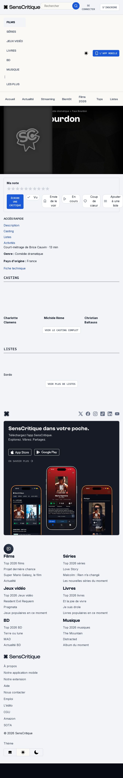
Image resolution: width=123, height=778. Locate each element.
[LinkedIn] (110, 415)
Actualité (10, 581)
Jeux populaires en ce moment (25, 613)
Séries (69, 556)
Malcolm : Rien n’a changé (81, 575)
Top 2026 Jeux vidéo (18, 595)
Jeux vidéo (15, 588)
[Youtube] (117, 415)
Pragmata (10, 607)
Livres (69, 588)
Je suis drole (72, 607)
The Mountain (72, 633)
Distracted (70, 639)
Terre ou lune (13, 633)
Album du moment (76, 645)
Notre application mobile (21, 672)
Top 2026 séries (74, 563)
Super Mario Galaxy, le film (22, 575)
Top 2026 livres (73, 595)
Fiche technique (15, 268)
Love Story (70, 569)
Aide (7, 686)
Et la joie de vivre (74, 601)
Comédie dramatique (57, 111)
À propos (10, 666)
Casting (11, 277)
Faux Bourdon (79, 111)
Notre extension (15, 679)
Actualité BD (12, 645)
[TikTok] (102, 415)
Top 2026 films (14, 563)
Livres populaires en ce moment (85, 613)
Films (9, 556)
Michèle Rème (54, 318)
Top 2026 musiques (76, 627)
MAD (7, 639)
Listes (10, 349)
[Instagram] (95, 415)
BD (6, 620)
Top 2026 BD (13, 627)
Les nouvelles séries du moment (85, 581)
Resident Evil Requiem (19, 601)
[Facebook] (88, 415)
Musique (71, 620)
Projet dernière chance (19, 569)
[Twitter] (80, 415)
